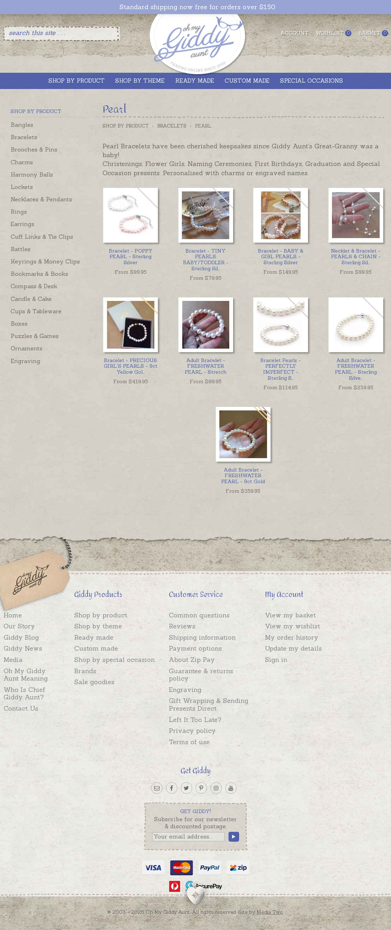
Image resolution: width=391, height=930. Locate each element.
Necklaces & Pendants (41, 199)
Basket (373, 33)
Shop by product (100, 615)
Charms (22, 162)
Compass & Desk (34, 286)
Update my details (293, 648)
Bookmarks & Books (39, 273)
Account (294, 33)
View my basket (290, 615)
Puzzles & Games (35, 335)
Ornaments (26, 348)
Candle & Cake (31, 298)
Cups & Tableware (36, 311)
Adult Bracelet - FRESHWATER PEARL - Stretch (205, 366)
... (206, 260)
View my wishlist (292, 626)
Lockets (22, 186)
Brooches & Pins (34, 149)
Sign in (276, 660)
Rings (19, 211)
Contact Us (21, 708)
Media (13, 660)
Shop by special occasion (114, 660)
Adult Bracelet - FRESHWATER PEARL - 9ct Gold (243, 476)
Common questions (199, 615)
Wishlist (333, 33)
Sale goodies (94, 682)
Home (13, 615)
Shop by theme (98, 626)
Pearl (203, 126)
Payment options (195, 648)
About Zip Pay (192, 660)
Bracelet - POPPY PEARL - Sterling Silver (131, 257)
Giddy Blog (21, 637)
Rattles (20, 249)
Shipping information (202, 637)
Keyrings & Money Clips (45, 261)
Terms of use (189, 742)
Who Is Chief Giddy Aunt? (24, 693)
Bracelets (24, 137)
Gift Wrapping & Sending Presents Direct (208, 704)
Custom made (96, 648)
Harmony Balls (32, 174)
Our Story (19, 626)
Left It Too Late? (195, 720)
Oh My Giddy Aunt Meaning (26, 675)
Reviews (182, 626)
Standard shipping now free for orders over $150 (197, 7)
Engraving (25, 361)
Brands (85, 671)
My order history (291, 637)
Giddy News (23, 648)
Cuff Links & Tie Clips (42, 236)
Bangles (22, 124)
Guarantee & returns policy (201, 675)
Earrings (22, 223)
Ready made (93, 637)
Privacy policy (192, 731)
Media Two (269, 912)
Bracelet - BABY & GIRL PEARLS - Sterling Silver (280, 257)
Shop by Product (125, 126)
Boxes (19, 323)
